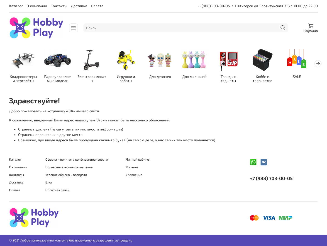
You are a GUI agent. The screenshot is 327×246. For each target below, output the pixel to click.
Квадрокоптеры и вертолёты (23, 79)
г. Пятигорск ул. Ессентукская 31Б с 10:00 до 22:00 (275, 6)
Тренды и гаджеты (233, 79)
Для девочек (163, 77)
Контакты (59, 6)
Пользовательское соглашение (69, 167)
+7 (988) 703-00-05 (271, 178)
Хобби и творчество (268, 79)
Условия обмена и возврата (66, 175)
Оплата (97, 6)
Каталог (16, 6)
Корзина (132, 167)
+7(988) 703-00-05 (214, 6)
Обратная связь (57, 190)
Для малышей (198, 77)
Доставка (79, 6)
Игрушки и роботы (129, 79)
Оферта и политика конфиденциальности (76, 160)
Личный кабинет (138, 160)
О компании (37, 6)
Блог (49, 182)
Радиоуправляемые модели (58, 79)
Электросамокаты (93, 79)
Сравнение (134, 175)
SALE (303, 77)
